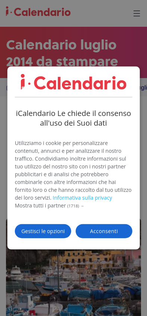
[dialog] (73, 158)
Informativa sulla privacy (82, 197)
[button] (73, 205)
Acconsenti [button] (104, 231)
